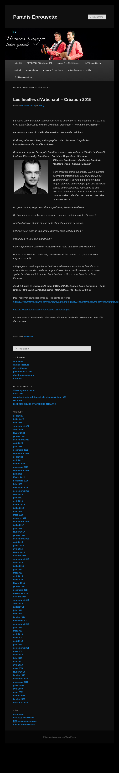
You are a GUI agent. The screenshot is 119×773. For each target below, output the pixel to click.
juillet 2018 (18, 508)
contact (17, 70)
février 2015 (19, 583)
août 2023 (18, 443)
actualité (18, 63)
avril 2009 (18, 689)
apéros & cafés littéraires (68, 63)
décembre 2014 (20, 590)
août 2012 (18, 641)
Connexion (18, 714)
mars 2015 (18, 579)
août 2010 (18, 654)
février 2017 (19, 532)
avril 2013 (18, 634)
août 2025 (18, 416)
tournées (17, 378)
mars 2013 (18, 637)
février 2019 (19, 504)
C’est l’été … (19, 393)
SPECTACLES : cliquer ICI (39, 63)
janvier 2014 (19, 617)
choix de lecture (21, 365)
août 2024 (18, 429)
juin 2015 (17, 569)
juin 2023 (17, 446)
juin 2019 (17, 497)
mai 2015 (17, 573)
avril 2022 (18, 460)
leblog (41, 105)
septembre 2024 (21, 426)
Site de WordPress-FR (24, 724)
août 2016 (18, 542)
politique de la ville (22, 371)
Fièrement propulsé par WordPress (59, 737)
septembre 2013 (21, 624)
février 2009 (19, 695)
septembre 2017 (21, 521)
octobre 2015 (19, 555)
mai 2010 (17, 661)
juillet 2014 (18, 607)
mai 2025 (17, 422)
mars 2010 (18, 668)
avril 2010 (18, 665)
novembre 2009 (20, 682)
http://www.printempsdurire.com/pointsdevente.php (40, 301)
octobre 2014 (19, 596)
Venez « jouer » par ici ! (24, 390)
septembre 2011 (21, 648)
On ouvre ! (18, 400)
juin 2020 (17, 484)
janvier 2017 (19, 535)
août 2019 (18, 494)
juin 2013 (17, 627)
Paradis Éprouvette (35, 17)
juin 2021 (17, 474)
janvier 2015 (19, 586)
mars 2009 (18, 692)
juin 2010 (17, 658)
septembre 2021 (21, 470)
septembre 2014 (21, 600)
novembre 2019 (20, 487)
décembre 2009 (20, 678)
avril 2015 (18, 576)
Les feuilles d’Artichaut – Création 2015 (52, 99)
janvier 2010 (19, 675)
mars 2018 (18, 515)
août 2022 (18, 457)
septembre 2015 (21, 559)
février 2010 (19, 672)
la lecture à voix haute (53, 70)
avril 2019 (18, 501)
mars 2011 (18, 651)
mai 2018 (17, 511)
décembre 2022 (20, 450)
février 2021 (19, 477)
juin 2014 (17, 610)
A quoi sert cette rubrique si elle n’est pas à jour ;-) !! (39, 397)
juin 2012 (17, 644)
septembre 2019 (21, 491)
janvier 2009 (19, 699)
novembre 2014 (20, 593)
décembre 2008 (20, 702)
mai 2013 (17, 631)
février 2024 (19, 433)
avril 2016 (18, 549)
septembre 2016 (21, 539)
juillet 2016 (18, 545)
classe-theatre (20, 368)
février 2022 (19, 463)
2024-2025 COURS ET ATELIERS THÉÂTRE (34, 404)
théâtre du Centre (93, 63)
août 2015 (18, 562)
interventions (32, 70)
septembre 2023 (21, 440)
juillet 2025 (18, 419)
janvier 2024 (19, 436)
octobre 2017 (19, 518)
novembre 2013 (20, 620)
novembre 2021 (20, 467)
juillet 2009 (18, 685)
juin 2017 (17, 528)
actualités (28, 337)
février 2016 (19, 552)
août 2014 (18, 603)
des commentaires (24, 721)
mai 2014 (17, 613)
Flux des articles (23, 717)
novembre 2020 (20, 481)
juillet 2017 (18, 525)
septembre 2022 (21, 453)
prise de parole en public (79, 70)
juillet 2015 (18, 566)
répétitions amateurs (23, 77)
